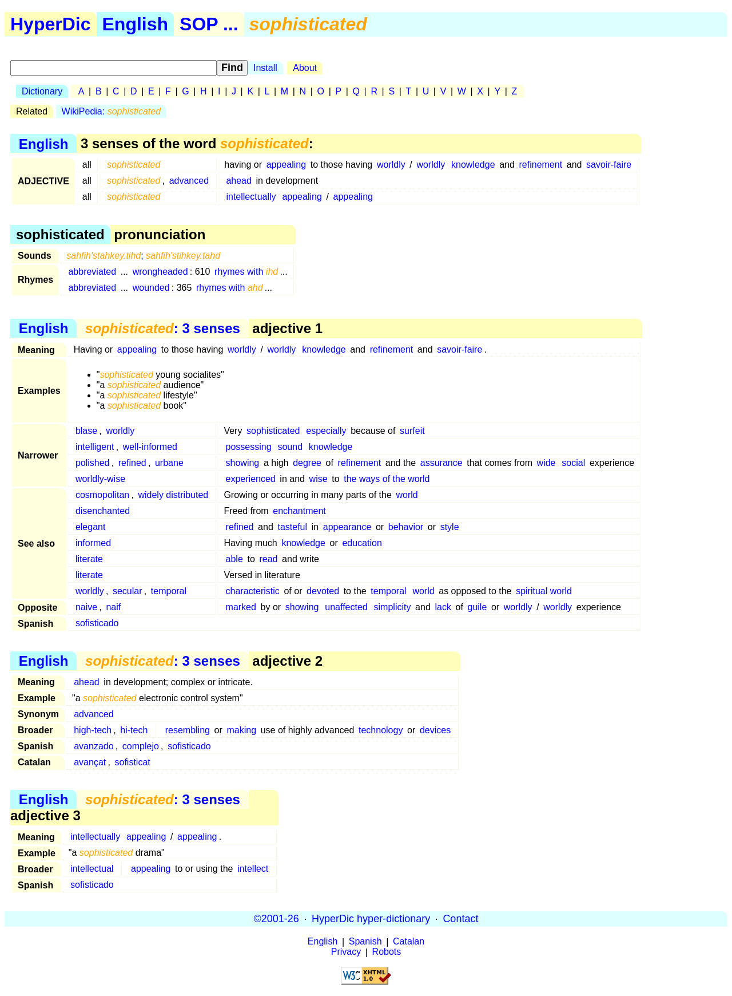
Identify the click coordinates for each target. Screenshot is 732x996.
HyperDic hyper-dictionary (371, 918)
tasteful (292, 527)
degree (307, 463)
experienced (251, 479)
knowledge (473, 164)
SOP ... (209, 24)
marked (241, 607)
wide (546, 463)
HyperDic (50, 24)
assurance (441, 463)
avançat (90, 762)
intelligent (94, 447)
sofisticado (97, 623)
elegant (90, 527)
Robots (386, 952)
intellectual (92, 869)
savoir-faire (608, 164)
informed (93, 543)
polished (92, 463)
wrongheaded (160, 271)
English (135, 24)
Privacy (346, 952)
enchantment (299, 511)
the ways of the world (386, 479)
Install (265, 68)
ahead (239, 180)
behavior (405, 527)
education (361, 543)
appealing (286, 164)
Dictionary (42, 91)
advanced (189, 180)
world (406, 495)
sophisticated (273, 431)
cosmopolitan (102, 495)
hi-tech (134, 730)
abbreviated (92, 271)
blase (86, 431)
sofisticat (132, 762)
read (268, 559)
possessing (249, 447)
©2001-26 (276, 918)
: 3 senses (162, 328)
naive (86, 607)
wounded (151, 288)
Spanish (365, 942)
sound (290, 447)
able (234, 559)
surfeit (412, 431)
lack (443, 607)
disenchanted (102, 511)
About (305, 68)
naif (113, 607)
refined (132, 463)
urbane (169, 463)
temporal (168, 591)
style (449, 527)
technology (381, 730)
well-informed (150, 447)
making (241, 730)
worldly (391, 164)
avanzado (93, 746)
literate (89, 559)
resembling (187, 730)
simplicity (392, 607)
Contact (460, 918)
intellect (252, 869)
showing (243, 463)
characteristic (253, 591)
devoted (323, 591)
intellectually (251, 196)
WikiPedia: (111, 111)
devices (435, 730)
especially (326, 431)
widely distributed (173, 495)
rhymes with (246, 271)
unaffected (346, 607)
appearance (347, 527)
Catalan (408, 942)
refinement (541, 164)
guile (477, 607)
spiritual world (544, 591)
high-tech (93, 730)
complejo (140, 746)
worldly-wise (100, 479)
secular (127, 591)
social (573, 463)
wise (318, 479)
